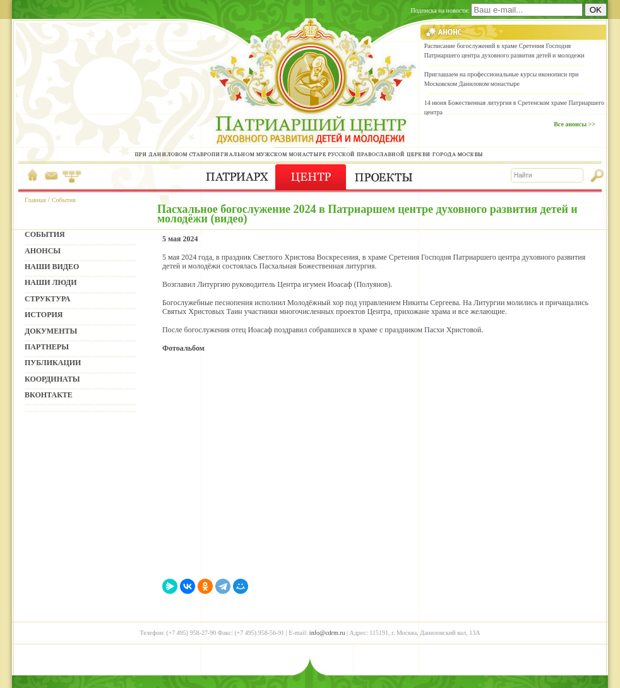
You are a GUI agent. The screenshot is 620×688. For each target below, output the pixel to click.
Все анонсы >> (574, 124)
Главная (35, 199)
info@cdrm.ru (327, 632)
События (64, 199)
